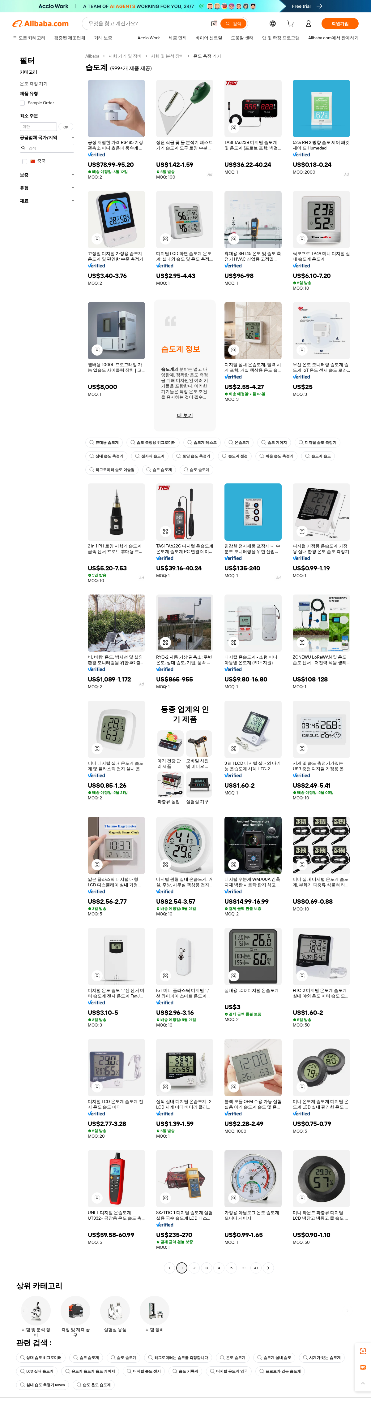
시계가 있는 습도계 (322, 1357)
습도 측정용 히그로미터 (153, 442)
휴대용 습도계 (104, 442)
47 (256, 1268)
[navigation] (47, 663)
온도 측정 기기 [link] (207, 56)
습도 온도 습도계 (94, 1384)
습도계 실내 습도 (274, 1357)
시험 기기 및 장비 (125, 56)
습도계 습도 (318, 456)
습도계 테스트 (202, 442)
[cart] (291, 24)
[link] (363, 1351)
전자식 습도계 (149, 456)
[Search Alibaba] (147, 23)
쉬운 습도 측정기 (276, 456)
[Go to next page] (268, 1268)
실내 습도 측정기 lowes (42, 1384)
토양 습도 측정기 (193, 456)
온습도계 (238, 442)
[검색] (233, 23)
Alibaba (92, 56)
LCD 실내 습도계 (36, 1371)
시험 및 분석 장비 (167, 56)
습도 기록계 (185, 1371)
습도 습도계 (159, 469)
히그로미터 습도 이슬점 (111, 469)
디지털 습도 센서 (144, 1371)
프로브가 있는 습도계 (280, 1371)
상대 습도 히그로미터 (41, 1357)
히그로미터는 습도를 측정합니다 (178, 1357)
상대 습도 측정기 (106, 456)
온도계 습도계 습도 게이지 (90, 1371)
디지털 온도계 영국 (229, 1371)
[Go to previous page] (169, 1268)
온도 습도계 (232, 1357)
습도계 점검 (235, 456)
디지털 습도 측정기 (317, 442)
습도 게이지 (274, 442)
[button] (214, 23)
